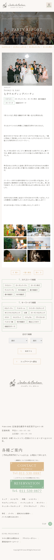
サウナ (7, 317)
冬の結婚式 (22, 290)
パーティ (11, 513)
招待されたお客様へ (23, 513)
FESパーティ (9, 308)
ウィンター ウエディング (11, 506)
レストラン (33, 499)
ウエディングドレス (9, 502)
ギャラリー (41, 502)
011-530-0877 (30, 490)
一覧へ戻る (27, 272)
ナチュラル (28, 317)
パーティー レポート (19, 47)
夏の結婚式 (33, 290)
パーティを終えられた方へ (10, 517)
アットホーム (21, 308)
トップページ (6, 47)
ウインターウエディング (36, 308)
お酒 (25, 313)
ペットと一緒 (9, 322)
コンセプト (14, 499)
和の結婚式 (21, 322)
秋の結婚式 (20, 294)
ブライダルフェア (30, 506)
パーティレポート (26, 502)
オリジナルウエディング (12, 313)
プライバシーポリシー (30, 538)
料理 (23, 499)
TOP (44, 524)
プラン (42, 506)
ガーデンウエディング (38, 313)
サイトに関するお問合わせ (10, 538)
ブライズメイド (40, 317)
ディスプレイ (17, 317)
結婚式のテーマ (10, 326)
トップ (4, 499)
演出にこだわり (34, 322)
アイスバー (8, 285)
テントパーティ (9, 290)
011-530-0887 (30, 473)
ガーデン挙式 (47, 47)
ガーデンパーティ (34, 47)
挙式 (3, 513)
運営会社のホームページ (10, 542)
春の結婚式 (8, 294)
